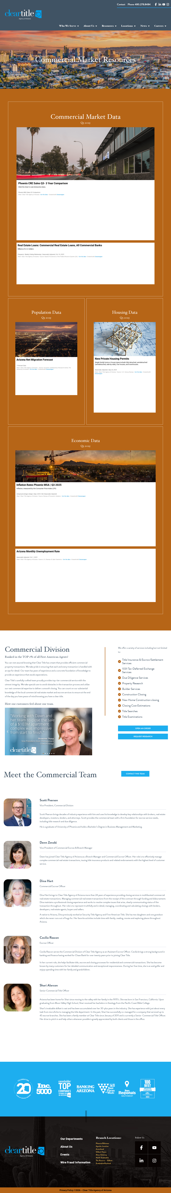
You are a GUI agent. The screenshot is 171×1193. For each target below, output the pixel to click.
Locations (128, 26)
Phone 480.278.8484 (139, 4)
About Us (90, 26)
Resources (109, 26)
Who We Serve (69, 26)
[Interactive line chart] (85, 263)
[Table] (46, 375)
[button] (7, 731)
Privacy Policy (66, 1190)
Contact (121, 4)
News (145, 26)
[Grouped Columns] (85, 210)
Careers (160, 26)
